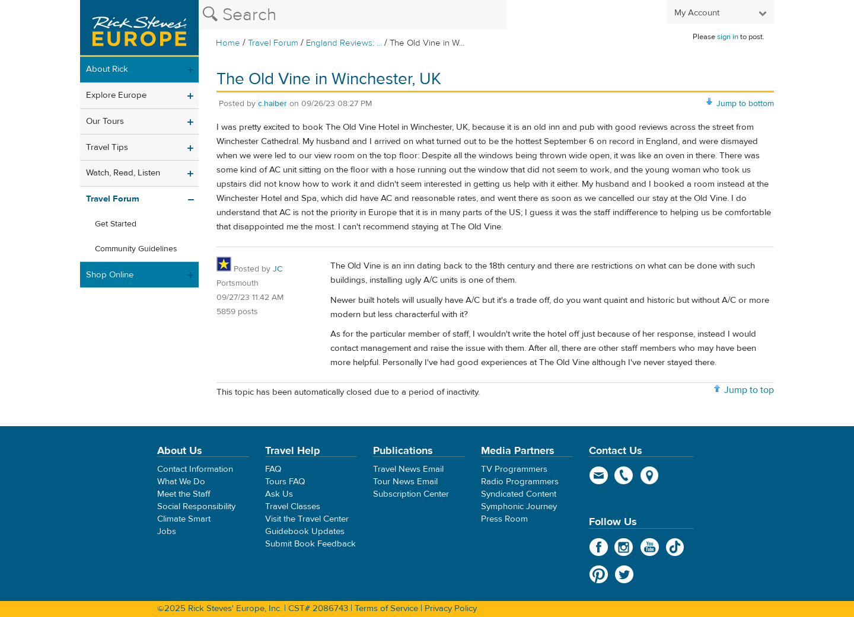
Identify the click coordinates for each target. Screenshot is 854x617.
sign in (727, 36)
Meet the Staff (184, 494)
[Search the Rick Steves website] (353, 15)
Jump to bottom (745, 103)
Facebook (598, 547)
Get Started (115, 224)
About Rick (107, 69)
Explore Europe (116, 95)
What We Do (181, 481)
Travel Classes (292, 506)
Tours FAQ (285, 481)
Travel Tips (107, 147)
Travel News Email (408, 469)
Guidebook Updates (305, 531)
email (598, 475)
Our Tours (105, 121)
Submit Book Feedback (310, 543)
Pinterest (598, 574)
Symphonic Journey (519, 506)
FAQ (273, 469)
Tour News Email (405, 481)
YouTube (649, 547)
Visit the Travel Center (307, 519)
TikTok (675, 547)
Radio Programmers (520, 481)
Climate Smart (184, 519)
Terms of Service (386, 608)
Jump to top (749, 390)
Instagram (624, 547)
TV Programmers (514, 469)
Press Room (504, 519)
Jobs (166, 531)
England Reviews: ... (344, 43)
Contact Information (195, 469)
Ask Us (279, 494)
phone (624, 475)
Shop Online (109, 274)
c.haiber (272, 103)
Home (228, 43)
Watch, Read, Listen (123, 172)
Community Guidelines (136, 249)
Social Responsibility (196, 506)
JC (277, 269)
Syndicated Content (518, 494)
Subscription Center (411, 494)
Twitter (624, 574)
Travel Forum (273, 43)
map (649, 475)
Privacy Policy (451, 608)
